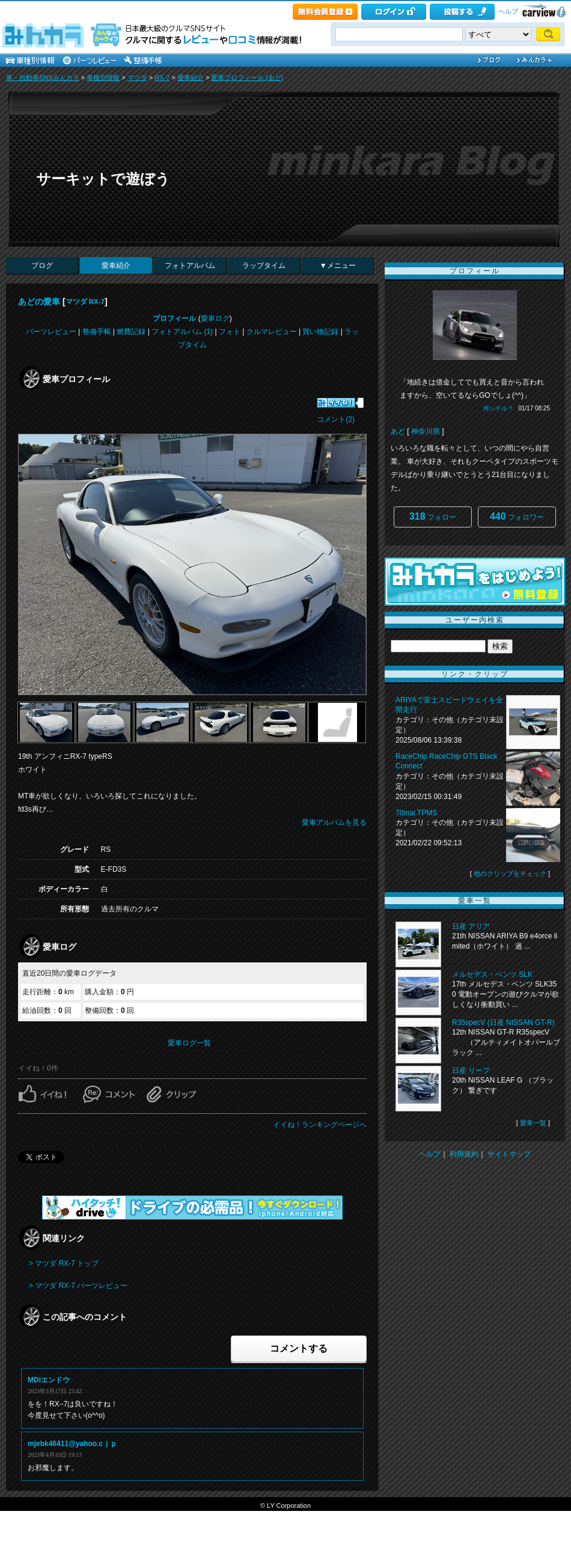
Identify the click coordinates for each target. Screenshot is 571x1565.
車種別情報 (103, 77)
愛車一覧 (533, 1122)
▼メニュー (338, 265)
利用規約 (464, 1154)
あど (398, 431)
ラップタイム (264, 265)
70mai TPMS (416, 813)
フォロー (432, 516)
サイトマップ (509, 1154)
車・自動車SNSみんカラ (42, 77)
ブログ (42, 265)
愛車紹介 (190, 77)
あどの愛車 (39, 301)
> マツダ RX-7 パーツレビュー (78, 1285)
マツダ (137, 77)
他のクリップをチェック (510, 873)
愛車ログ (215, 318)
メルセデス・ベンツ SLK (492, 974)
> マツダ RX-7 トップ (64, 1263)
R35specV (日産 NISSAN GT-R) (503, 1022)
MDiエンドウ (49, 1380)
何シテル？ (498, 408)
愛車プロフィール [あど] (246, 77)
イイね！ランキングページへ (320, 1124)
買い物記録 (320, 331)
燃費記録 (131, 331)
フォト (229, 331)
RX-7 (161, 77)
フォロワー (517, 516)
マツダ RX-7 (85, 301)
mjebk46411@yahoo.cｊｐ (72, 1443)
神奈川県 (425, 431)
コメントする (299, 1348)
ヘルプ (508, 11)
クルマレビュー (271, 331)
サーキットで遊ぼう (103, 179)
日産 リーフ (471, 1070)
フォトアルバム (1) (182, 331)
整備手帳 (96, 331)
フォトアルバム (190, 265)
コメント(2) (336, 419)
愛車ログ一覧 (189, 1043)
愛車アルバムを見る (334, 822)
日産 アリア (471, 926)
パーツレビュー (51, 331)
